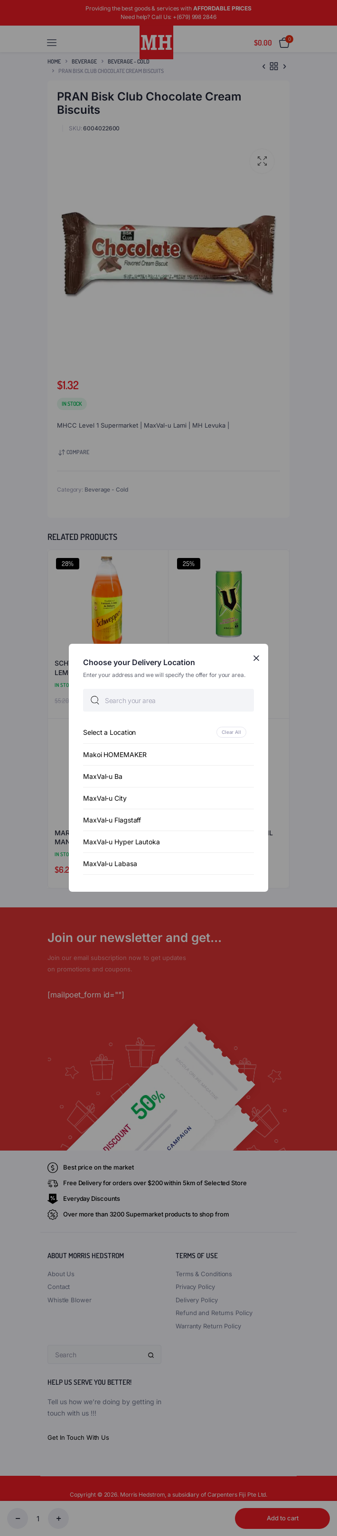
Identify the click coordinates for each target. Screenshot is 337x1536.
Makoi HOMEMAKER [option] (115, 755)
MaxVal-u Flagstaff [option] (112, 820)
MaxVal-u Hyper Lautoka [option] (121, 842)
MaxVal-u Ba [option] (102, 777)
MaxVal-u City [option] (105, 799)
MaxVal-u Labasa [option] (110, 864)
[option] (168, 733)
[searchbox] (168, 700)
